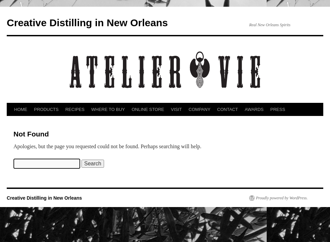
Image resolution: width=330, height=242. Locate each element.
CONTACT (227, 109)
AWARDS (254, 109)
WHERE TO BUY (108, 109)
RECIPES (75, 109)
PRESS (277, 109)
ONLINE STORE (148, 109)
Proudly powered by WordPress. (282, 198)
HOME (20, 109)
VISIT (176, 109)
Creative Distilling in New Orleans (87, 22)
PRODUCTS (46, 109)
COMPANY (199, 109)
